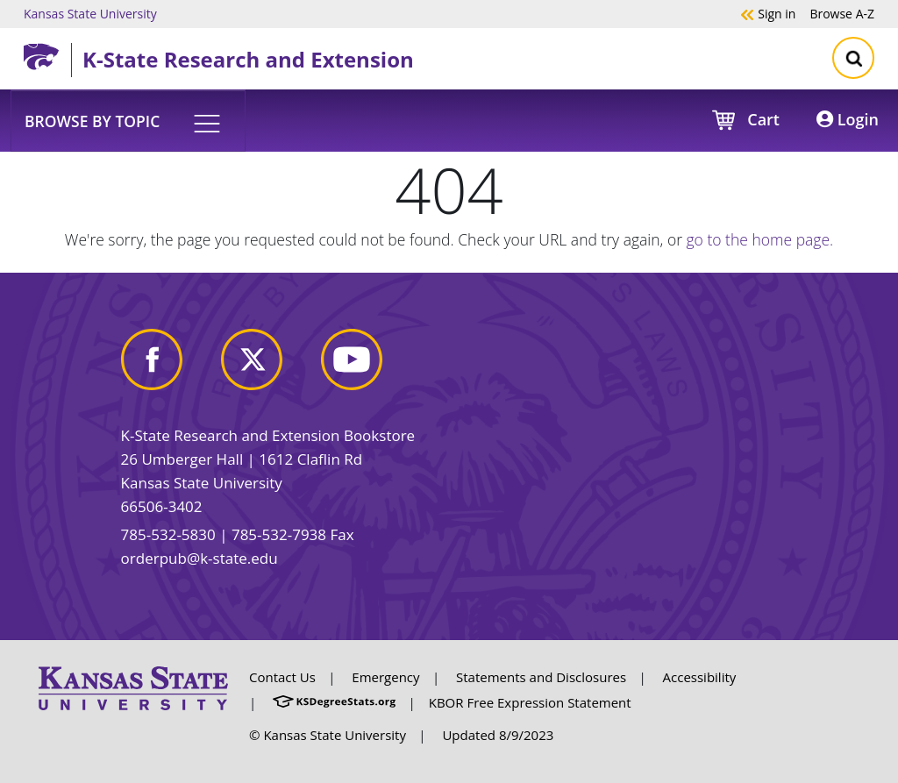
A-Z (841, 13)
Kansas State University (90, 13)
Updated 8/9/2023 (497, 735)
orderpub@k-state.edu (199, 558)
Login (847, 119)
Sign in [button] (767, 13)
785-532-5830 (168, 534)
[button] (128, 120)
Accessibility (700, 677)
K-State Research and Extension (248, 59)
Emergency (385, 677)
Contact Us (282, 677)
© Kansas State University (327, 735)
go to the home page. (760, 239)
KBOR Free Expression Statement (530, 702)
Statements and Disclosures (541, 677)
